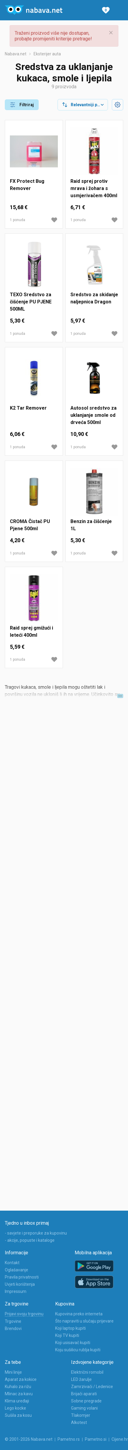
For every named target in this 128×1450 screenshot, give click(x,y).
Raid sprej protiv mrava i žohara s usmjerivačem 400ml (93, 188)
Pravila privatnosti (22, 1277)
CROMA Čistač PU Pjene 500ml (30, 525)
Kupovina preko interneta (79, 1313)
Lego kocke (15, 1408)
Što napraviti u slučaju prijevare (84, 1321)
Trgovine (13, 1321)
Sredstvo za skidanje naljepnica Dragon (94, 298)
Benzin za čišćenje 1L (91, 525)
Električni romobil (87, 1372)
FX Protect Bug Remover (27, 184)
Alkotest (79, 1422)
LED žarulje (81, 1379)
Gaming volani (84, 1408)
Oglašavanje (16, 1269)
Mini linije (13, 1372)
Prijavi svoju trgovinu (24, 1313)
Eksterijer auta (47, 53)
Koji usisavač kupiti (72, 1342)
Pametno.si (95, 1439)
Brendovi (13, 1328)
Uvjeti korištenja (20, 1284)
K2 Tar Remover (28, 408)
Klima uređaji (17, 1401)
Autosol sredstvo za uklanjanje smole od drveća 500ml (93, 415)
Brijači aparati (84, 1393)
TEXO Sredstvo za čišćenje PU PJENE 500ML (31, 302)
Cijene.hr (120, 1439)
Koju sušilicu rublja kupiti (77, 1349)
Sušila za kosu (18, 1415)
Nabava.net (15, 53)
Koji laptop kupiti (70, 1328)
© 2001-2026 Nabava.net (28, 1439)
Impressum (15, 1291)
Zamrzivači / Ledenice (92, 1386)
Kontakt (12, 1262)
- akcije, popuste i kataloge (30, 1240)
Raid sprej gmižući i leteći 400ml (31, 631)
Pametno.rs (69, 1439)
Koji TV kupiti (67, 1335)
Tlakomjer (80, 1415)
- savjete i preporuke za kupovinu (36, 1233)
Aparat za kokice (21, 1379)
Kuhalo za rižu (18, 1386)
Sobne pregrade (86, 1401)
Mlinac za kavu (19, 1393)
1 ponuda (17, 220)
